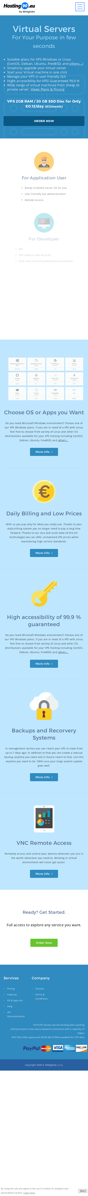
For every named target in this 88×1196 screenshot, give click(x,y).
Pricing (11, 988)
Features (12, 994)
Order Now (44, 942)
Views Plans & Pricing (47, 89)
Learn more (29, 1193)
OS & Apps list (15, 1000)
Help (9, 1006)
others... (75, 63)
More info (43, 451)
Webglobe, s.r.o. (54, 1064)
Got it (83, 1191)
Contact (39, 988)
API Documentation (16, 1014)
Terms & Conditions (41, 996)
